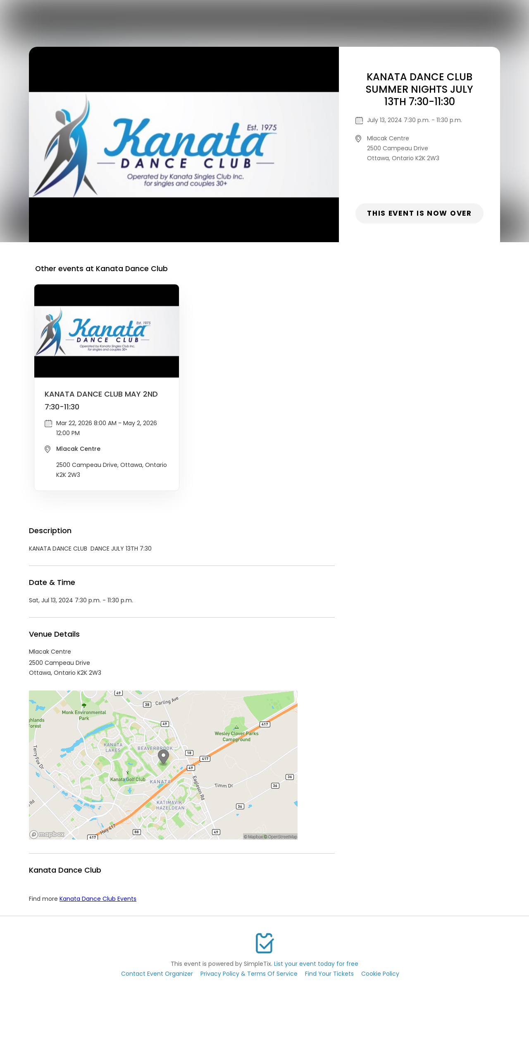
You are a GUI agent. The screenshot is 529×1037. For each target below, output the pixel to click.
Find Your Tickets (329, 974)
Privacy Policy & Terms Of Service (249, 974)
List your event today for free (316, 964)
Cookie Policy (380, 974)
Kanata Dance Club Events (98, 899)
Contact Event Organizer (157, 974)
